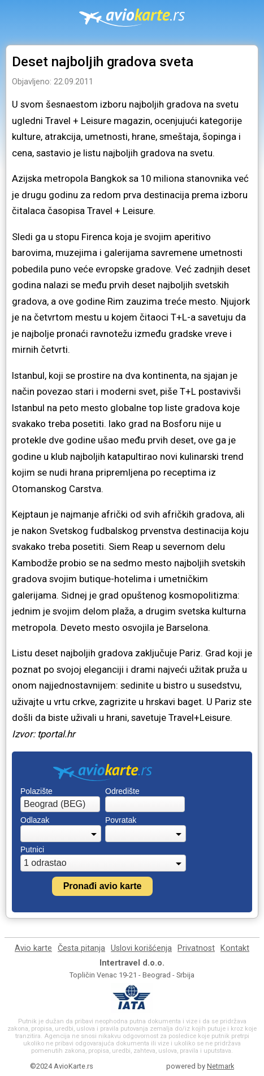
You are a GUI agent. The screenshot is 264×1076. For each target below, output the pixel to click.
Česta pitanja (81, 948)
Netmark (220, 1066)
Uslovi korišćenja (141, 948)
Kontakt (234, 948)
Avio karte (33, 948)
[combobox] (60, 804)
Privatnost (196, 948)
